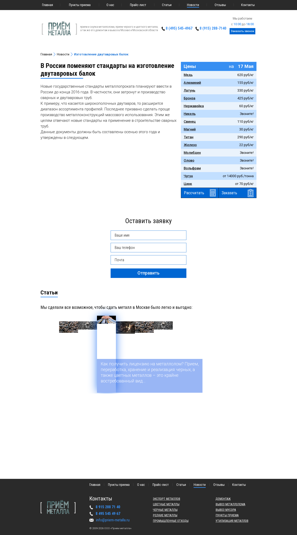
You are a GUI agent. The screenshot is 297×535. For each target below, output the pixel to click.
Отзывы (220, 5)
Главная (47, 5)
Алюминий (192, 83)
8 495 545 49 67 (108, 513)
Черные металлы (165, 510)
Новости (193, 5)
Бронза (189, 98)
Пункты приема (80, 5)
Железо (190, 145)
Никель (190, 114)
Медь (188, 75)
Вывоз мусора (226, 510)
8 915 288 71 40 (108, 507)
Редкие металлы (165, 515)
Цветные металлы (166, 504)
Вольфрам (192, 168)
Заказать (229, 192)
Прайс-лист (138, 5)
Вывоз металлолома (230, 504)
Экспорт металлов (166, 499)
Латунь (189, 90)
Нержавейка (194, 106)
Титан (188, 137)
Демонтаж (223, 499)
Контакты (248, 5)
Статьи (167, 5)
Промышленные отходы (170, 521)
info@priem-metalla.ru (113, 520)
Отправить (148, 273)
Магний (190, 129)
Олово (189, 160)
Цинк (188, 184)
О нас (110, 5)
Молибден (192, 153)
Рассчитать (194, 192)
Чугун (188, 176)
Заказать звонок (242, 31)
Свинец (190, 122)
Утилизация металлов (232, 521)
